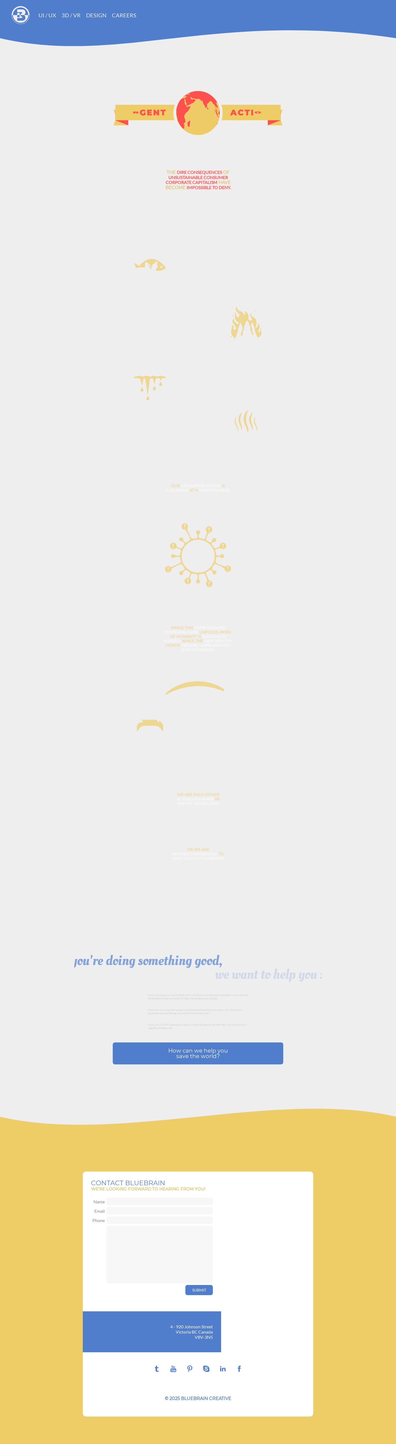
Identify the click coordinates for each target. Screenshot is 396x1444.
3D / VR (71, 15)
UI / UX (47, 15)
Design (96, 15)
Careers (124, 15)
